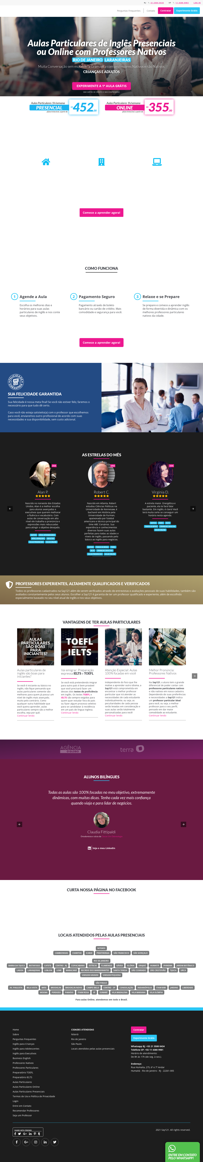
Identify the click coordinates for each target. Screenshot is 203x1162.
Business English (22, 1058)
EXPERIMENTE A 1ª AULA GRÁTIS (102, 86)
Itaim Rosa (83, 992)
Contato (151, 10)
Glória (130, 965)
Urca (183, 970)
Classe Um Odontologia (112, 836)
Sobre (16, 1034)
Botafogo (34, 965)
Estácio (93, 965)
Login (15, 1101)
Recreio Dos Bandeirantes (95, 970)
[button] (10, 508)
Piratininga (103, 953)
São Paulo (101, 983)
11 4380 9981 (182, 3)
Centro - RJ (61, 965)
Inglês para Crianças (23, 1043)
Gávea (119, 965)
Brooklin (56, 987)
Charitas (77, 953)
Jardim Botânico (185, 965)
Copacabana (78, 965)
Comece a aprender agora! (101, 212)
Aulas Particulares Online (26, 1086)
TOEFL (88, 673)
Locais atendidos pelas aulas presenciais (93, 1048)
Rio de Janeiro (101, 960)
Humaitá (154, 965)
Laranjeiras (34, 970)
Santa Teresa (120, 970)
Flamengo (106, 965)
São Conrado (138, 970)
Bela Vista (32, 987)
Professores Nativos (23, 1062)
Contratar (165, 10)
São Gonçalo (140, 953)
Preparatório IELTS (22, 1077)
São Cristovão (158, 970)
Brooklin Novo (73, 987)
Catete (47, 965)
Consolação (126, 987)
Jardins (174, 987)
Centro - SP (109, 987)
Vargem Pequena (112, 975)
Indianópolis (145, 987)
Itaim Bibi (161, 987)
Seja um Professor (22, 1115)
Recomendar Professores (26, 1110)
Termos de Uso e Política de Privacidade (34, 1096)
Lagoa (20, 970)
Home (16, 1029)
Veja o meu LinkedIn (104, 848)
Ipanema (167, 965)
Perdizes (56, 992)
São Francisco (121, 953)
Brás (44, 987)
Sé (94, 992)
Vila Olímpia (156, 992)
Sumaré (104, 992)
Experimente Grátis (186, 10)
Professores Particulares (25, 1067)
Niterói (101, 948)
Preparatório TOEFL (23, 1072)
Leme (59, 970)
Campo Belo (92, 987)
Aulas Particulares (22, 1082)
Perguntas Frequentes (129, 10)
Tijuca (173, 970)
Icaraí (89, 953)
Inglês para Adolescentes (26, 1048)
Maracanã (71, 970)
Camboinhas (61, 953)
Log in (197, 3)
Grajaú (142, 965)
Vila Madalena (119, 992)
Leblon (48, 970)
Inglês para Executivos (24, 1053)
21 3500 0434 (157, 3)
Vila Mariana (138, 992)
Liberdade (187, 987)
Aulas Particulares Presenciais (29, 1091)
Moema (43, 992)
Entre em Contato (22, 1105)
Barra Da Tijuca (16, 965)
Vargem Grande (90, 975)
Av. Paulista (16, 987)
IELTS (77, 673)
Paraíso (69, 992)
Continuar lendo (25, 715)
